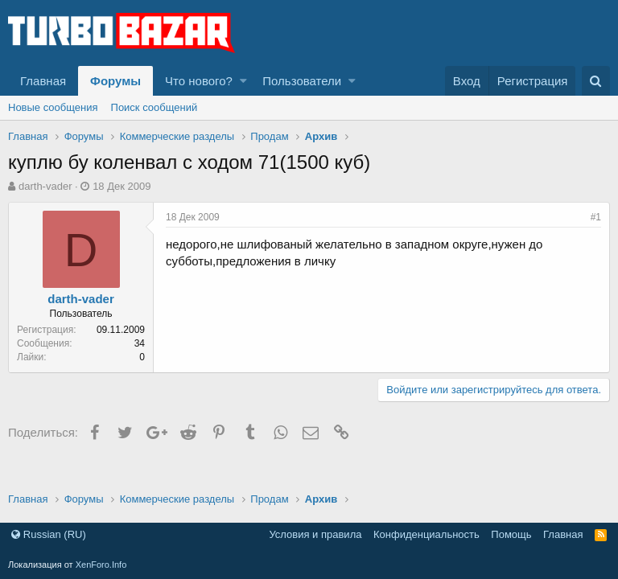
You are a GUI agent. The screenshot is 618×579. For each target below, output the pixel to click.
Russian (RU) (48, 534)
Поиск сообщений (154, 107)
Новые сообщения (53, 107)
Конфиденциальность (426, 534)
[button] (243, 81)
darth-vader (45, 186)
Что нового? (199, 81)
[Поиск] (596, 81)
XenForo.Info (101, 564)
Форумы (115, 81)
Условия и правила (315, 534)
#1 (596, 217)
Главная (43, 81)
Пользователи (301, 81)
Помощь (511, 534)
